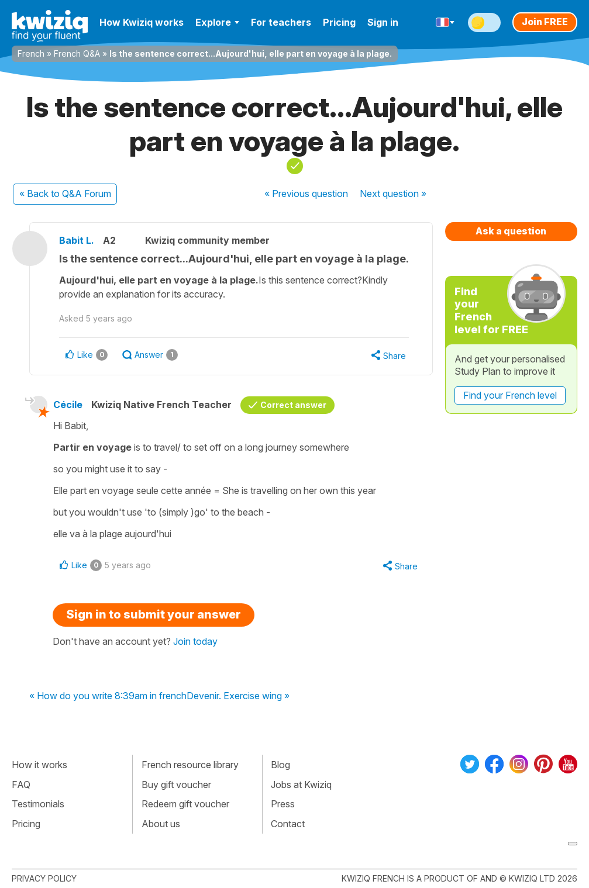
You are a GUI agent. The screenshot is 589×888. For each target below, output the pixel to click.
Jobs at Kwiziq (301, 784)
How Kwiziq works (141, 22)
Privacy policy (44, 878)
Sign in (382, 22)
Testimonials (38, 804)
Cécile (67, 404)
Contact (288, 824)
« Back (65, 193)
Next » (393, 193)
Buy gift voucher (176, 784)
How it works (39, 764)
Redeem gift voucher (185, 804)
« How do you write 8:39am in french (108, 696)
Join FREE (545, 21)
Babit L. (76, 240)
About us (161, 824)
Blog (280, 764)
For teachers (281, 22)
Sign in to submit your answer (153, 614)
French (31, 53)
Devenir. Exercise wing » (238, 696)
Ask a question (511, 231)
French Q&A (77, 53)
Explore (217, 22)
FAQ (21, 784)
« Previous (306, 193)
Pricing (339, 22)
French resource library (190, 764)
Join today (195, 641)
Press (283, 804)
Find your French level (510, 395)
